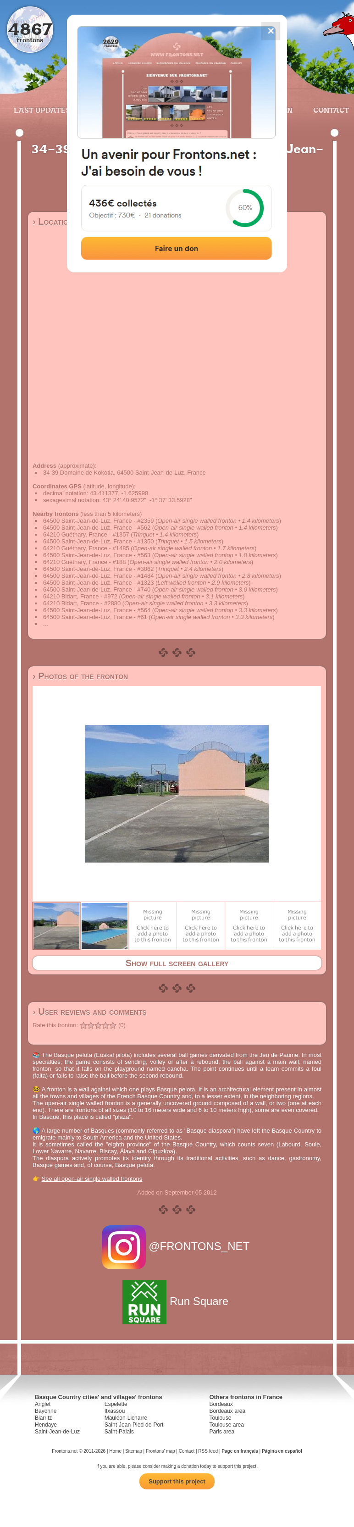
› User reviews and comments (90, 1012)
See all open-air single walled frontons (92, 1178)
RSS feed (208, 1451)
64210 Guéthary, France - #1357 (86, 534)
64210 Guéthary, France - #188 (84, 562)
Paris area (221, 1431)
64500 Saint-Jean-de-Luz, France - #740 (96, 589)
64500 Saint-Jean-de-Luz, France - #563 (96, 555)
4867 (30, 28)
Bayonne (45, 1411)
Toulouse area (226, 1425)
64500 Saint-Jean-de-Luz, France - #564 (96, 610)
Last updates (42, 110)
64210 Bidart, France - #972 (80, 596)
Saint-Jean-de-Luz (57, 1431)
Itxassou (115, 1411)
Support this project (177, 1481)
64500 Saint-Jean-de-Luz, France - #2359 (98, 520)
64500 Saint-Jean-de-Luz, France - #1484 (98, 575)
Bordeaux (220, 1404)
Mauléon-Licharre (126, 1418)
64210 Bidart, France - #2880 (82, 603)
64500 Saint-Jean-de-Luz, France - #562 (96, 527)
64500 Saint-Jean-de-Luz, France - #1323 (98, 582)
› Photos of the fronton (80, 676)
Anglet (42, 1404)
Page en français (239, 1451)
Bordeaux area (227, 1411)
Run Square (176, 1301)
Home (115, 1451)
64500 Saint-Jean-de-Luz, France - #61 (95, 617)
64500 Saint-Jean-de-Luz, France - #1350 (98, 541)
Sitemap (133, 1451)
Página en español (282, 1451)
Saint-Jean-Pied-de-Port (134, 1425)
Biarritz (43, 1418)
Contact (330, 110)
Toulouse (220, 1418)
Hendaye (46, 1425)
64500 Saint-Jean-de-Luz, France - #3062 (98, 568)
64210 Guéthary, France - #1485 (86, 548)
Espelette (116, 1404)
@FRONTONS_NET (177, 1246)
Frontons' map (160, 1451)
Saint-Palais (119, 1431)
